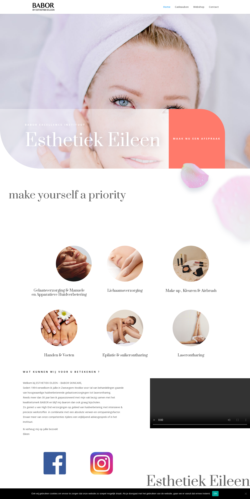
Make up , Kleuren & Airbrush (188, 290)
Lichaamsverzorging (125, 290)
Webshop (198, 7)
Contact (214, 7)
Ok (215, 493)
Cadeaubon (182, 7)
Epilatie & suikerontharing (125, 354)
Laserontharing (188, 354)
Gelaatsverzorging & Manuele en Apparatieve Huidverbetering (61, 291)
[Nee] (245, 493)
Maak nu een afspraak (197, 138)
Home (166, 7)
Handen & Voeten (61, 354)
